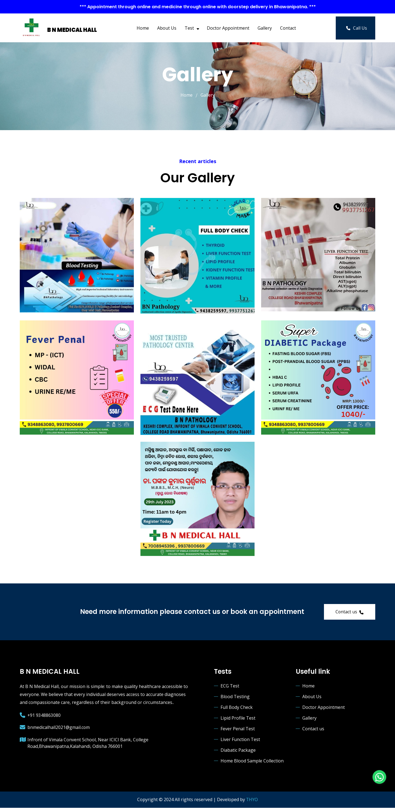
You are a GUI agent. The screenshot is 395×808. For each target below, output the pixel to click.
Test (192, 28)
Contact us (349, 612)
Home (143, 28)
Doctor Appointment (228, 28)
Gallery (265, 28)
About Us (166, 28)
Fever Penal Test (238, 729)
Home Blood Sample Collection (252, 761)
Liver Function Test (240, 740)
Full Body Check (237, 708)
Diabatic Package (238, 751)
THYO (252, 800)
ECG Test (230, 686)
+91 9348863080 (44, 715)
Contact (288, 28)
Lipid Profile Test (238, 718)
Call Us (356, 28)
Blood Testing (235, 697)
